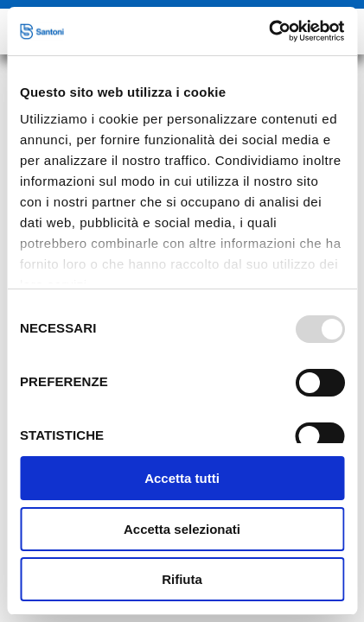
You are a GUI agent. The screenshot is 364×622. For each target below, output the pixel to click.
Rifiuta (182, 579)
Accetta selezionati (182, 529)
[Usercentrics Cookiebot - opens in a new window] (268, 31)
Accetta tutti (182, 478)
